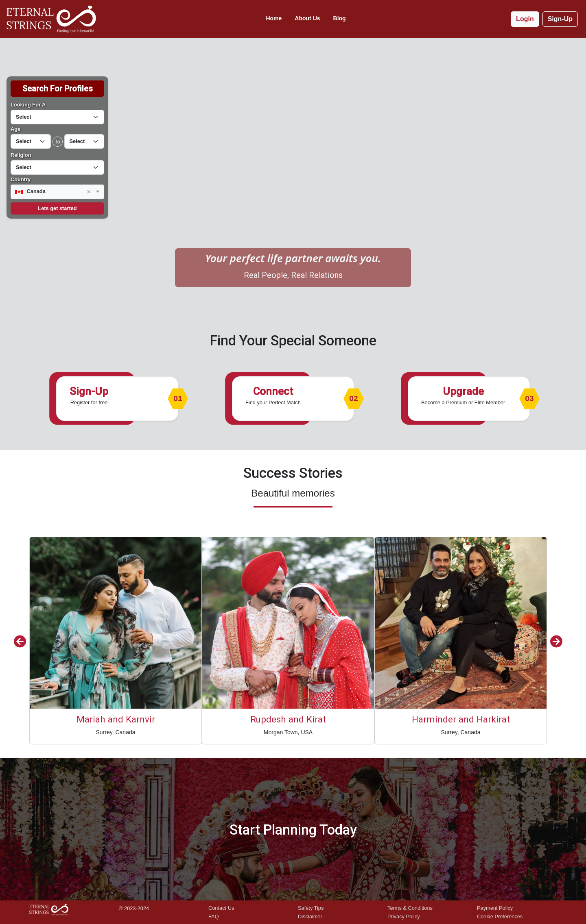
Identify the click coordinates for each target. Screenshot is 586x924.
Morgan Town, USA (288, 732)
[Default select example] (57, 117)
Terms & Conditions (410, 908)
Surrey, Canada (115, 732)
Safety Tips (311, 908)
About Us (307, 18)
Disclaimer (310, 916)
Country (21, 179)
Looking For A (28, 105)
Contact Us (221, 908)
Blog (339, 18)
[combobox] (57, 192)
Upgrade (463, 391)
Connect (273, 391)
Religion (21, 155)
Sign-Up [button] (560, 18)
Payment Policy (495, 908)
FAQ (213, 916)
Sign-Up (89, 391)
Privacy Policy (403, 916)
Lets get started (57, 208)
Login (525, 18)
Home (274, 18)
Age (15, 129)
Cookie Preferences (500, 916)
